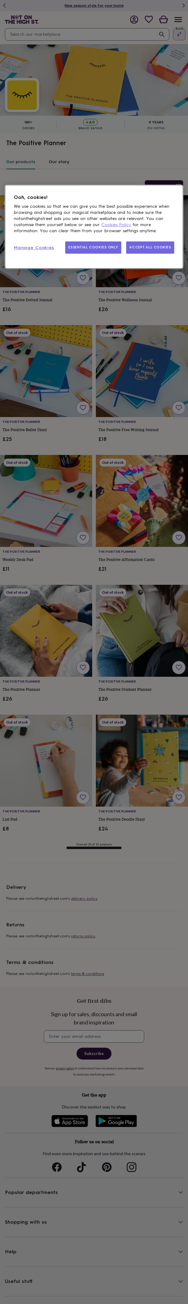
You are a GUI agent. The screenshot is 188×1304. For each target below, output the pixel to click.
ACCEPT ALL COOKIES (150, 247)
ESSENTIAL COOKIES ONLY (93, 247)
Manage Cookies (34, 247)
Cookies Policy (116, 224)
